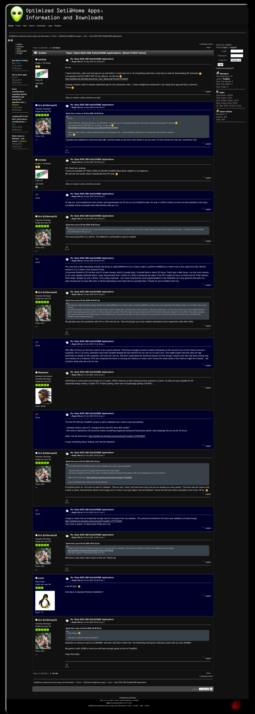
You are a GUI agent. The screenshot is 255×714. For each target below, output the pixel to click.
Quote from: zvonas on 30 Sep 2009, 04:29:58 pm (84, 113)
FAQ (19, 49)
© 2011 (129, 703)
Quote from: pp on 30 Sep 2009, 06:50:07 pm (83, 300)
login (225, 47)
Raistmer (43, 372)
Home (19, 44)
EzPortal (132, 698)
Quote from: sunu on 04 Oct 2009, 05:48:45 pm (84, 628)
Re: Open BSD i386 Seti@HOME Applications (92, 59)
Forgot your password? (225, 68)
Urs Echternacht (47, 105)
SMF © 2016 (114, 700)
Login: (224, 51)
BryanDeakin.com (120, 703)
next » (210, 44)
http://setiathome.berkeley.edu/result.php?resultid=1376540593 (116, 436)
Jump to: (195, 689)
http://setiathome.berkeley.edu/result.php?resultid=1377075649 (93, 521)
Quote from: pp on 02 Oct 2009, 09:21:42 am (83, 461)
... (49, 48)
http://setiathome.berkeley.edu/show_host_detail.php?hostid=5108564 (96, 79)
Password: (222, 56)
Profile (19, 53)
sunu (41, 578)
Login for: (223, 60)
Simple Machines (126, 700)
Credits (135, 700)
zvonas (42, 59)
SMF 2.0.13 (104, 700)
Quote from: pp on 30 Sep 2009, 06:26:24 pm (83, 225)
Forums (20, 46)
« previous (203, 44)
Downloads (22, 51)
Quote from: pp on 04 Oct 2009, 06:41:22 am (83, 543)
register (233, 47)
